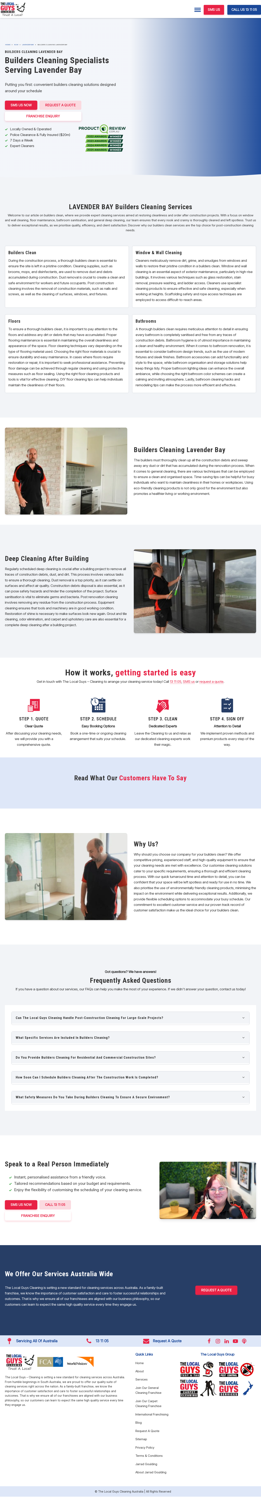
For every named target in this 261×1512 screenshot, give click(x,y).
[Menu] (198, 9)
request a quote (211, 682)
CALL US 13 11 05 (244, 10)
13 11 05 (175, 682)
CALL (55, 1205)
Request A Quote (60, 105)
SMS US (214, 10)
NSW (16, 45)
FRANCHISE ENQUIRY (43, 116)
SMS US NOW (21, 105)
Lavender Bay (28, 45)
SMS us (189, 682)
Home (7, 45)
